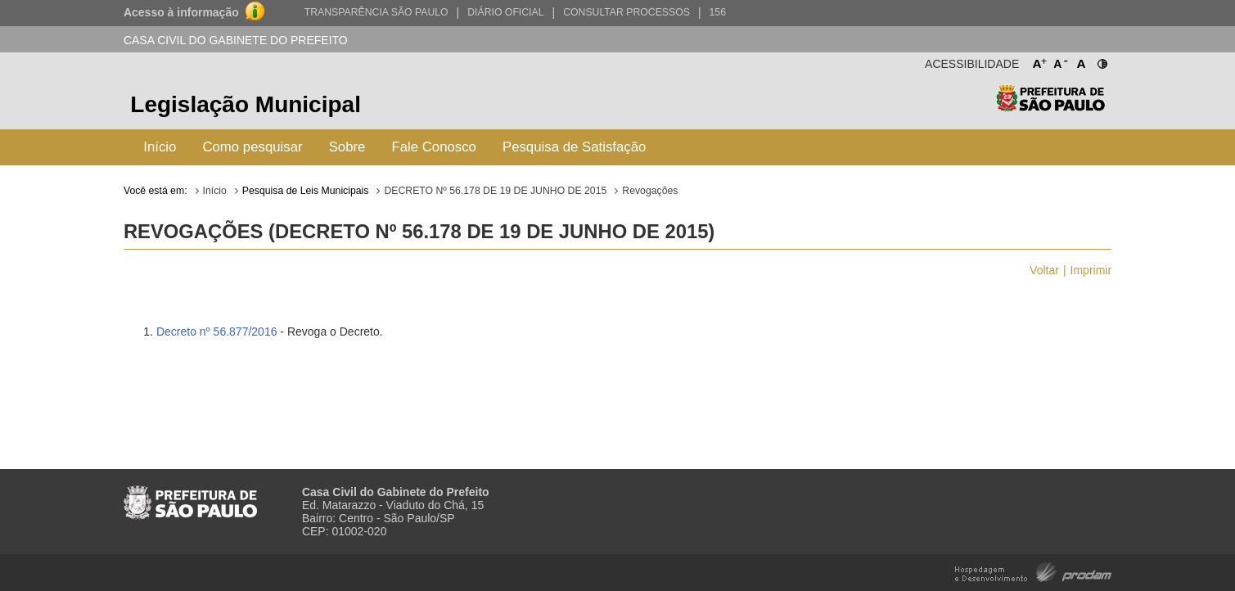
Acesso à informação (181, 12)
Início (159, 147)
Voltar (1044, 270)
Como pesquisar (252, 147)
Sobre (347, 147)
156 (718, 12)
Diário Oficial (505, 12)
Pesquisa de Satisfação (574, 147)
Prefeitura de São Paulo (1050, 106)
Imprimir (1091, 270)
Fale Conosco (433, 147)
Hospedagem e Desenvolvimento (1033, 571)
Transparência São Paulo (376, 12)
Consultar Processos (626, 12)
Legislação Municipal (245, 104)
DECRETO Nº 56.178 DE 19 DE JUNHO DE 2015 (495, 190)
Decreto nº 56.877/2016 (216, 331)
